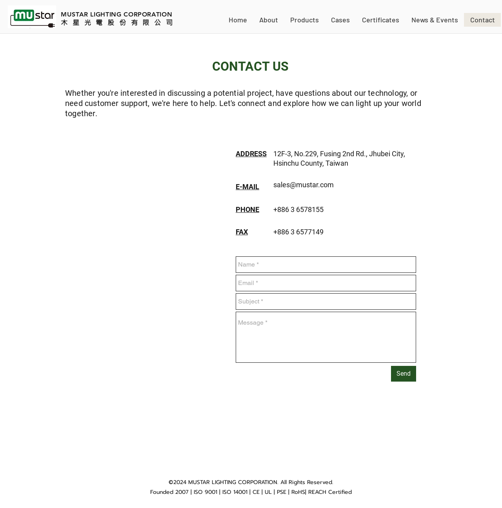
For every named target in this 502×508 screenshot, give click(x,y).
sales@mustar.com (303, 185)
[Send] (403, 374)
